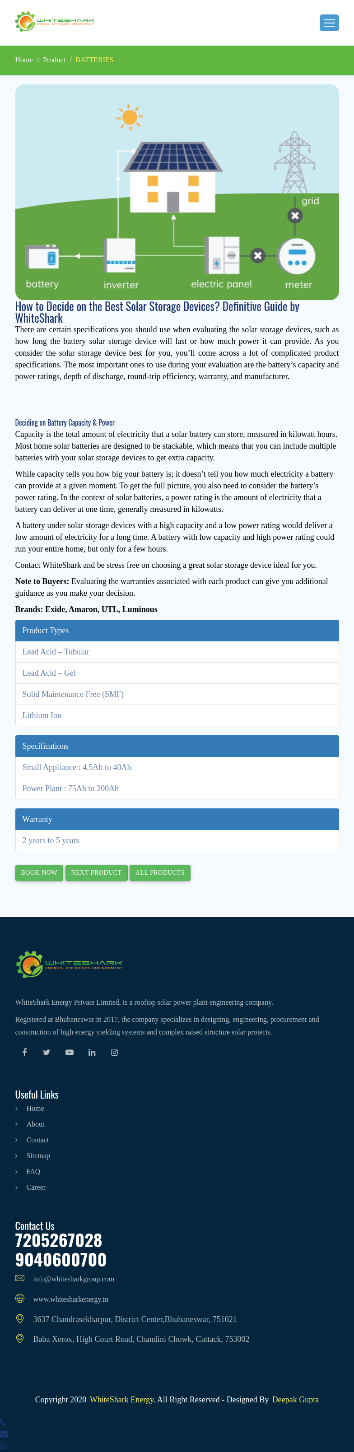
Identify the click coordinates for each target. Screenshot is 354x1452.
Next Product (96, 872)
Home (24, 60)
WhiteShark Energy (122, 1399)
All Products (160, 872)
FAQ (28, 1171)
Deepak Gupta (295, 1399)
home (29, 1108)
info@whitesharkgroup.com (65, 1279)
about (30, 1124)
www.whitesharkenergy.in (61, 1299)
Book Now (39, 872)
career (30, 1187)
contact (32, 1140)
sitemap (32, 1156)
